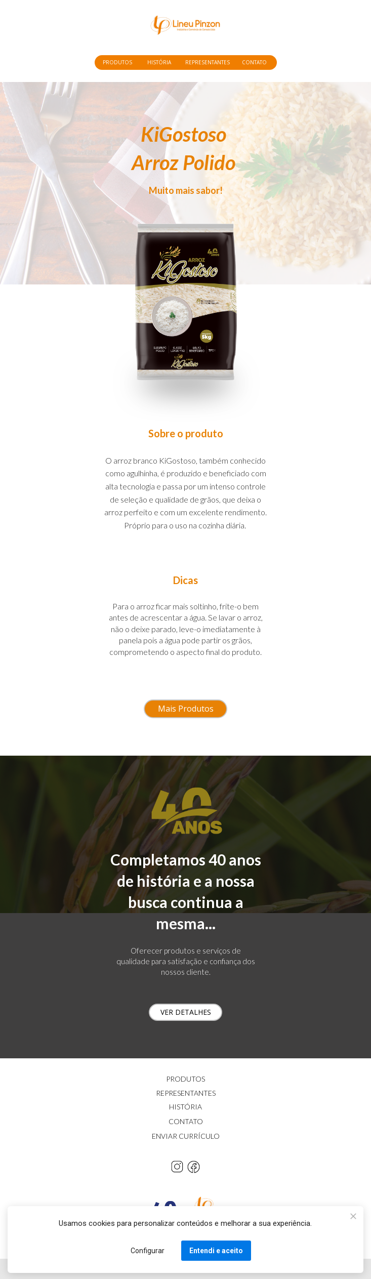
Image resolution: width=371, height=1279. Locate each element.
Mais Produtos (186, 708)
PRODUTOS (117, 62)
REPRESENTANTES (207, 62)
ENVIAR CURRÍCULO (186, 1136)
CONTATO (254, 62)
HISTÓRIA (159, 62)
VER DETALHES (185, 1012)
